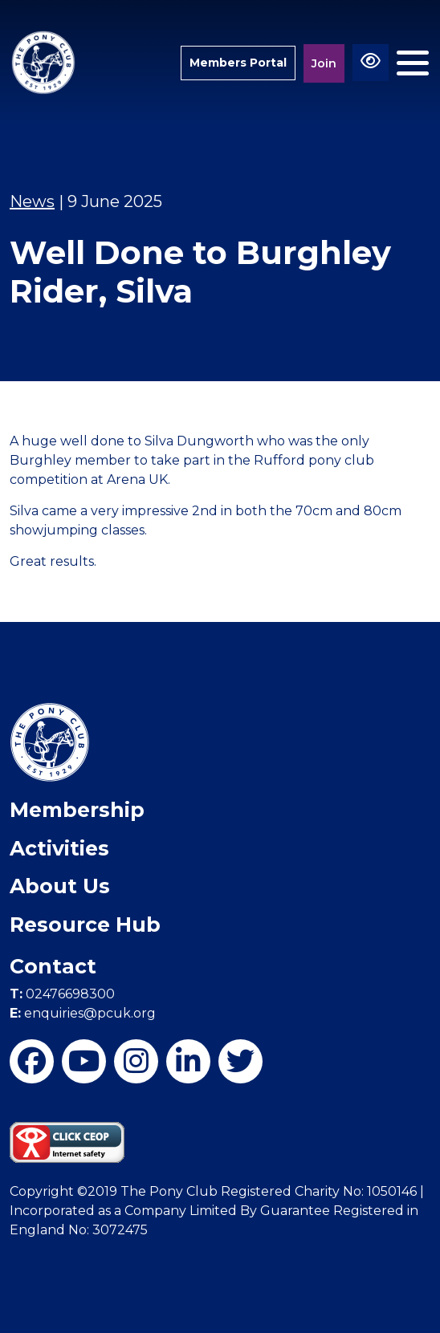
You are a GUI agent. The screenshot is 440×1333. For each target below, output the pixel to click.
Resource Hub (85, 924)
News (32, 201)
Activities (59, 848)
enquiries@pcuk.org (83, 1013)
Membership (77, 810)
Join (324, 63)
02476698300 (62, 994)
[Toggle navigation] (413, 63)
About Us (60, 886)
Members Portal (238, 62)
